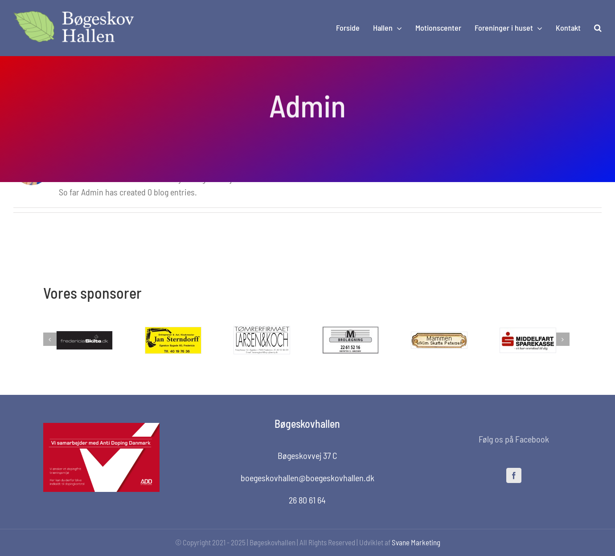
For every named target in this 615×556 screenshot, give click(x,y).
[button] (598, 28)
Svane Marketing (416, 542)
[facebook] (513, 475)
